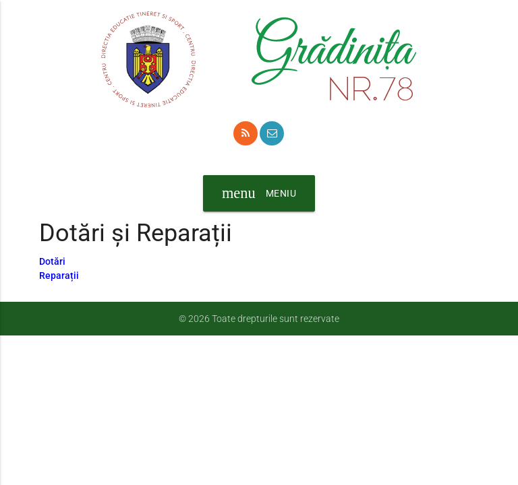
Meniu (259, 193)
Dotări (52, 261)
